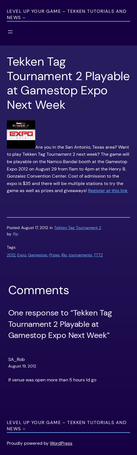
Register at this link (108, 191)
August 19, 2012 (22, 366)
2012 (11, 254)
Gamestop (37, 254)
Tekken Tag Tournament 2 (77, 227)
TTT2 (98, 254)
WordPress (61, 443)
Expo (21, 254)
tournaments (80, 254)
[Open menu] (10, 31)
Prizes (54, 254)
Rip (64, 254)
